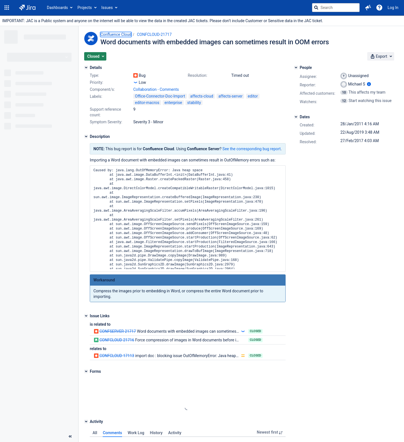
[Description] (86, 136)
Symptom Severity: (106, 122)
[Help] (379, 7)
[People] (296, 68)
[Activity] (86, 422)
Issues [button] (107, 7)
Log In (393, 7)
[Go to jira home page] (27, 7)
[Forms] (86, 371)
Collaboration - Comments (156, 89)
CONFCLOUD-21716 (116, 340)
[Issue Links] (86, 316)
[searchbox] (336, 7)
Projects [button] (84, 7)
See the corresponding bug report (251, 149)
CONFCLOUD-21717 (154, 34)
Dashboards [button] (57, 7)
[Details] (86, 68)
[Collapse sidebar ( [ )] (70, 436)
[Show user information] (369, 84)
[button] (7, 7)
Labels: (96, 96)
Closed (255, 331)
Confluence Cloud (115, 34)
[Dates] (296, 117)
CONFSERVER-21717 (117, 331)
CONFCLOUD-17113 (116, 355)
